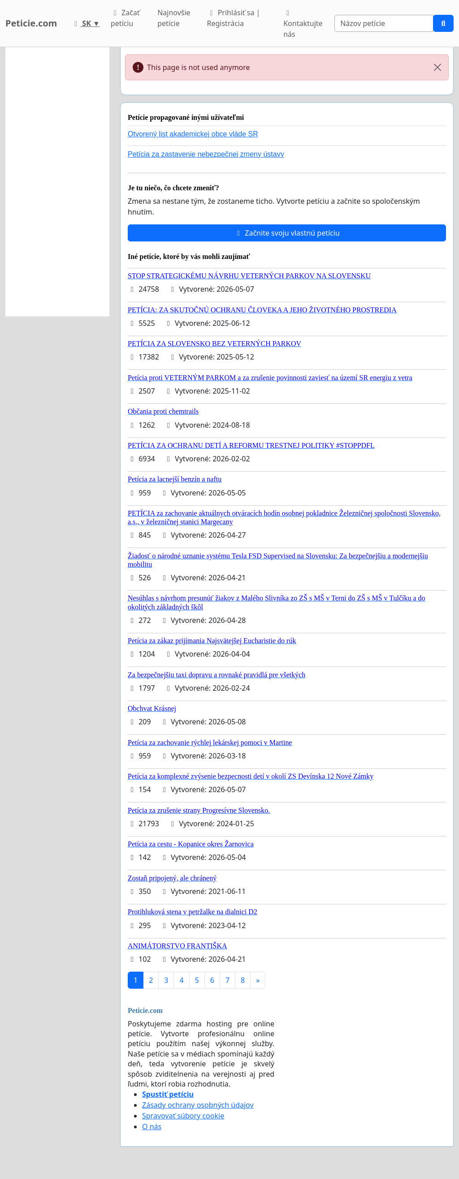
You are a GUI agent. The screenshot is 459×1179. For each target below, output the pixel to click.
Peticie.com (31, 23)
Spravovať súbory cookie (183, 1116)
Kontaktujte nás (302, 24)
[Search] (383, 23)
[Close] (437, 67)
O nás (151, 1126)
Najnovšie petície (173, 18)
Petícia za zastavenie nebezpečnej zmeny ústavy (206, 154)
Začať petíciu (125, 18)
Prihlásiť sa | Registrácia (233, 18)
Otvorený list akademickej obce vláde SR (193, 134)
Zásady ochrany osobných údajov (198, 1105)
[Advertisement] (57, 181)
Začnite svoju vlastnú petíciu (287, 233)
